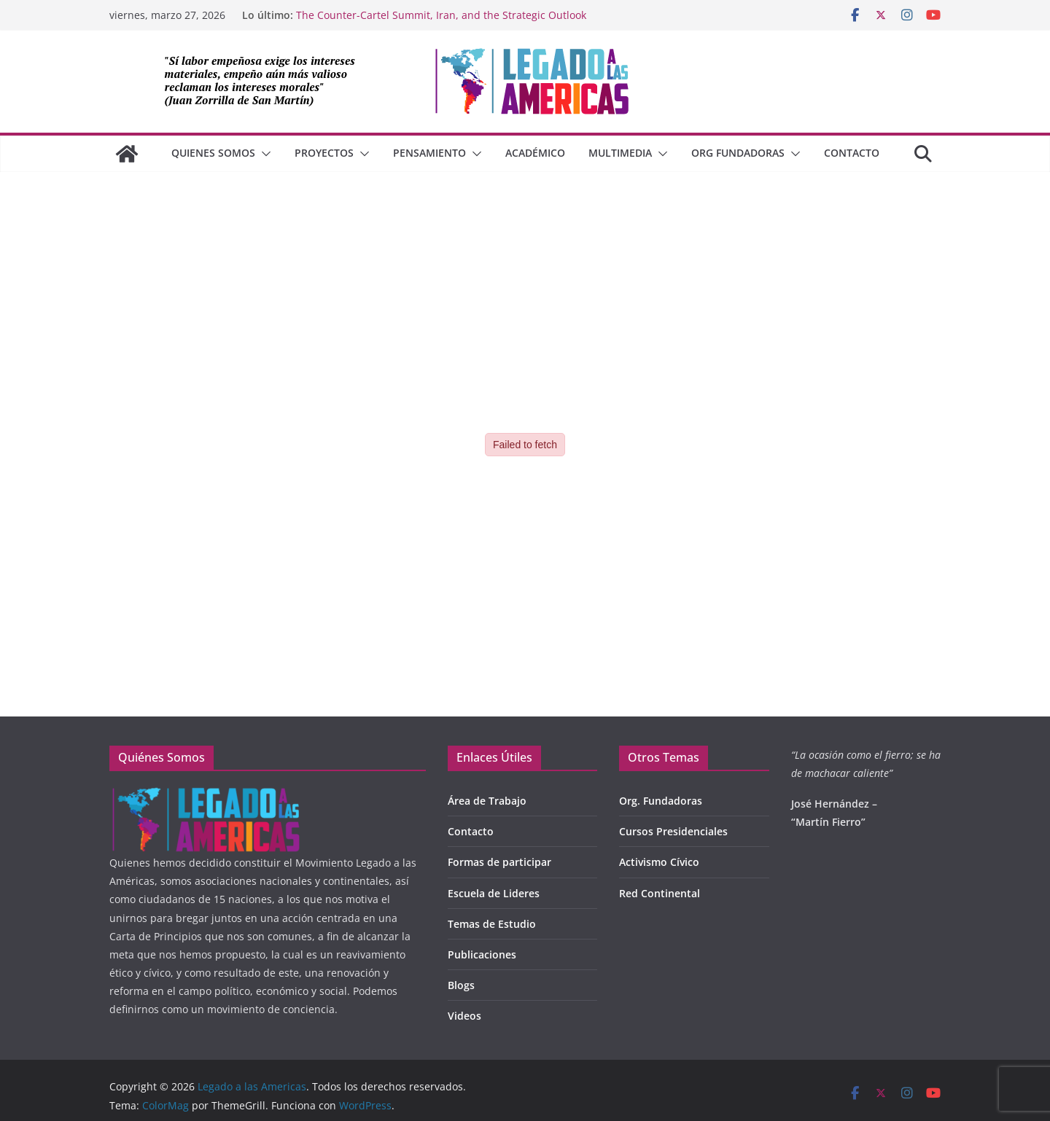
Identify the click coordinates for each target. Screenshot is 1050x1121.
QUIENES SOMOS (213, 153)
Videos (464, 1016)
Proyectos (324, 153)
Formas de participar (499, 862)
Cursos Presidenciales (673, 831)
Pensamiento (429, 153)
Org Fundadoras (738, 153)
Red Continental (659, 893)
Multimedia (620, 153)
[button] (263, 154)
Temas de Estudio (492, 924)
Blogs (461, 985)
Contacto (851, 153)
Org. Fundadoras (660, 801)
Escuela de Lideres (494, 893)
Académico (535, 153)
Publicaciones (482, 954)
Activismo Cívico (659, 862)
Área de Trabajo (487, 801)
